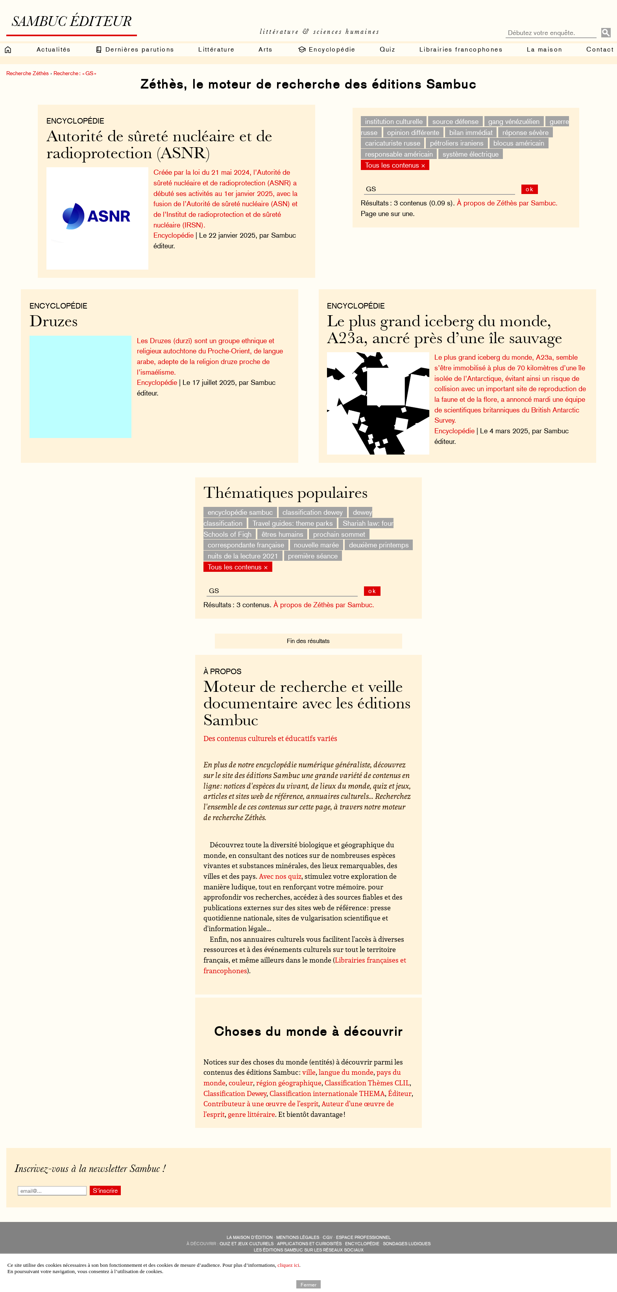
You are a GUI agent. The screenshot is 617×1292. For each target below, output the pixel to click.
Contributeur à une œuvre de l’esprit (260, 1098)
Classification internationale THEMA (327, 1087)
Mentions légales (297, 1232)
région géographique (288, 1077)
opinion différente (411, 132)
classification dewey (313, 507)
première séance (313, 550)
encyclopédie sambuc (240, 507)
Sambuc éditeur (71, 23)
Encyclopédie (326, 49)
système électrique (468, 154)
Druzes (58, 320)
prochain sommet (339, 529)
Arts (266, 49)
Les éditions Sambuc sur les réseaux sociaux (309, 1244)
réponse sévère (523, 132)
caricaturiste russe (390, 143)
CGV (328, 1232)
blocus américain (516, 143)
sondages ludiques (406, 1238)
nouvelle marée (316, 539)
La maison (545, 49)
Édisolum (302, 1250)
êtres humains (282, 529)
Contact (600, 49)
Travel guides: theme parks (293, 518)
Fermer (308, 1284)
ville (309, 1067)
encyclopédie (362, 1238)
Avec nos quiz (280, 870)
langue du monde (346, 1067)
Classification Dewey (234, 1087)
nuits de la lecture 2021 (243, 550)
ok (527, 189)
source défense (453, 121)
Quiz (388, 49)
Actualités (54, 49)
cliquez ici (288, 1265)
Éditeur (400, 1087)
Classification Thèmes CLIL (367, 1077)
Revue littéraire (350, 1250)
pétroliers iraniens (454, 143)
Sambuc (277, 1250)
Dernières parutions (134, 50)
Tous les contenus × (393, 165)
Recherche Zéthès (27, 73)
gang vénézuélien (512, 121)
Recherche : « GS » (75, 73)
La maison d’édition (250, 1232)
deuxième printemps (379, 539)
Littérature (216, 49)
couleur (241, 1077)
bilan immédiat (468, 132)
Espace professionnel (363, 1232)
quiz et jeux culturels (246, 1238)
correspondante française (246, 539)
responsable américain (396, 154)
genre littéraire (251, 1108)
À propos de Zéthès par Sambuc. (504, 203)
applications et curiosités (309, 1238)
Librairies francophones (461, 49)
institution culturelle (391, 121)
